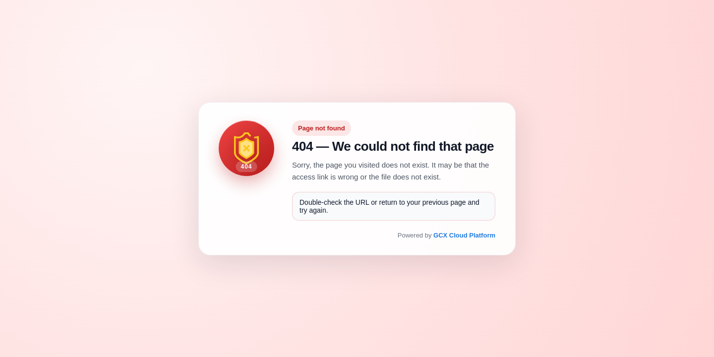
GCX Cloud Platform (464, 235)
